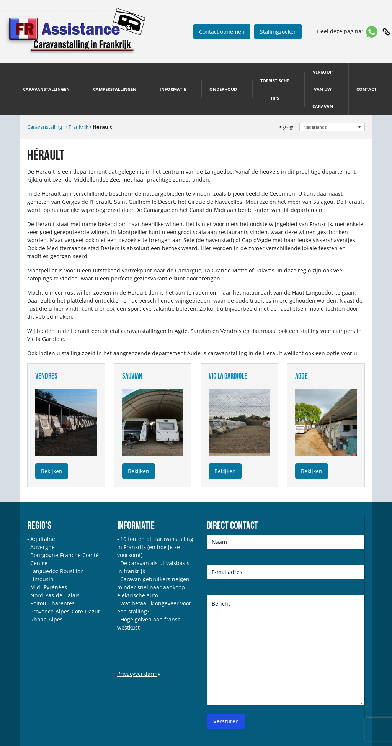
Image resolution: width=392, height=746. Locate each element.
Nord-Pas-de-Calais (55, 595)
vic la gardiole (228, 376)
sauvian (132, 376)
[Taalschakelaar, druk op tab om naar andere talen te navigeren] (332, 127)
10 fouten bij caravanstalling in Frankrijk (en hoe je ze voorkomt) (155, 547)
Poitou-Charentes (52, 603)
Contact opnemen (222, 31)
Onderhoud (223, 89)
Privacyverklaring (139, 673)
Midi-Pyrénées (48, 587)
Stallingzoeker (278, 31)
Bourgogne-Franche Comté (64, 555)
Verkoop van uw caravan (322, 89)
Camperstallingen (114, 89)
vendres (46, 376)
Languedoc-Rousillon (57, 571)
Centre (38, 563)
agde (301, 376)
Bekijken (51, 471)
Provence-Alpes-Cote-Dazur (65, 611)
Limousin (42, 579)
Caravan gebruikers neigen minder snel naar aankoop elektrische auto (153, 587)
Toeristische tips (274, 89)
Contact (366, 89)
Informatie (173, 89)
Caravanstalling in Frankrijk (57, 126)
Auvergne (42, 547)
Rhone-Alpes (46, 619)
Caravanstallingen (46, 89)
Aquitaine (42, 539)
